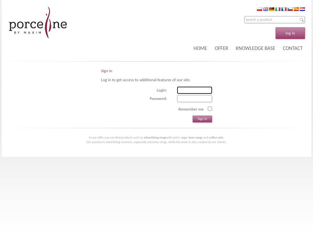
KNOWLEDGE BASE (255, 48)
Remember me (191, 108)
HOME (200, 48)
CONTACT (293, 48)
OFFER (221, 48)
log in (290, 33)
